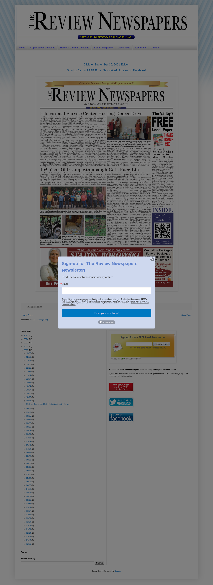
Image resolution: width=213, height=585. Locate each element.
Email (65, 284)
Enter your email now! (106, 313)
